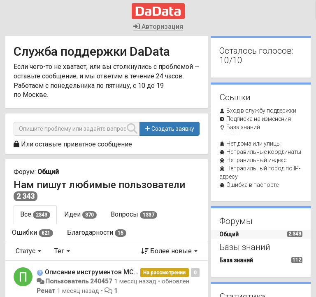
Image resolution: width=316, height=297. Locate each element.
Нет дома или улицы (253, 143)
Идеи (80, 214)
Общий (48, 172)
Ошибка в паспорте (252, 185)
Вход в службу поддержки (261, 110)
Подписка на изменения (258, 119)
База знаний (243, 127)
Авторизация (158, 27)
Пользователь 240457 (78, 281)
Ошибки (32, 233)
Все (35, 214)
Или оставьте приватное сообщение (76, 144)
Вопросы (134, 214)
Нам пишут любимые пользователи (99, 185)
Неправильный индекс (256, 160)
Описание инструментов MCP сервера (105, 272)
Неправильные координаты (263, 151)
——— (233, 135)
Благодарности (96, 233)
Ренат (46, 291)
